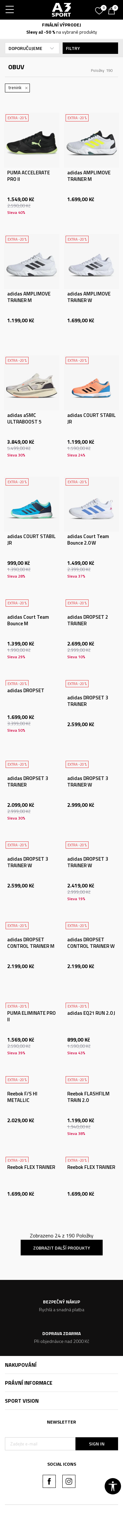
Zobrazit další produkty (61, 1247)
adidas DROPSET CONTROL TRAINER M (30, 942)
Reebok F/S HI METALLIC (22, 1097)
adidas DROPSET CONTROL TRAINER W (91, 942)
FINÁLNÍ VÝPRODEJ (61, 24)
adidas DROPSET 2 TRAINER (87, 620)
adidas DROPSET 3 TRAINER (87, 701)
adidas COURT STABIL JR (91, 418)
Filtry (90, 48)
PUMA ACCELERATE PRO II (28, 176)
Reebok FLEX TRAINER (31, 1167)
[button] (113, 1486)
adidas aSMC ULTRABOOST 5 (24, 418)
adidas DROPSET (25, 690)
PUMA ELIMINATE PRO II (31, 1016)
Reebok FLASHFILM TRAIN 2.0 (88, 1097)
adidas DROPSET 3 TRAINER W (87, 781)
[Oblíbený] (100, 8)
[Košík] (113, 11)
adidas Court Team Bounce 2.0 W (88, 539)
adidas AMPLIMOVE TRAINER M (89, 176)
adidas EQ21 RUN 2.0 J (91, 1013)
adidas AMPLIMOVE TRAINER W (89, 297)
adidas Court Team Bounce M (28, 620)
